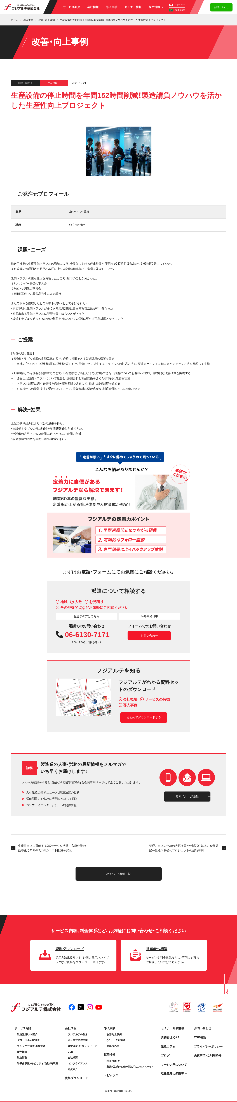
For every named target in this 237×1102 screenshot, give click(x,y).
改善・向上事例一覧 (118, 873)
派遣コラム (168, 1046)
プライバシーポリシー (208, 1046)
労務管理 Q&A (170, 1037)
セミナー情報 (133, 7)
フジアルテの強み (78, 1034)
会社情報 (93, 7)
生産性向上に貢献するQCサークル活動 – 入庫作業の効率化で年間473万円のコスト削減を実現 (48, 848)
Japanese (177, 4)
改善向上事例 (114, 1034)
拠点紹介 (73, 1069)
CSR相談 (200, 1037)
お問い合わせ (221, 7)
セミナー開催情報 (172, 1028)
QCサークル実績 (116, 1040)
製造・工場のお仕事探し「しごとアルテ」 (129, 1066)
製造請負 (22, 1057)
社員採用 (112, 1061)
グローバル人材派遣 (28, 1040)
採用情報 (156, 7)
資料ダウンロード (76, 1078)
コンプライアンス (78, 1063)
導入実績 (111, 7)
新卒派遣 (22, 1051)
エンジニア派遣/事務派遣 (31, 1046)
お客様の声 (113, 1046)
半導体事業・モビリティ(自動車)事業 (37, 1063)
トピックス (111, 1075)
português (177, 10)
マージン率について (174, 1064)
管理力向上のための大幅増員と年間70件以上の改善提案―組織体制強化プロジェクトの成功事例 (187, 848)
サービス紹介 (71, 7)
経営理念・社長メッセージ (82, 1046)
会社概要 (73, 1057)
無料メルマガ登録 (187, 796)
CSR (70, 1051)
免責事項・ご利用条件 (207, 1055)
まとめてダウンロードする (143, 717)
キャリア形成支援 (78, 1040)
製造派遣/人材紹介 (27, 1034)
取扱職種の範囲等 (172, 1073)
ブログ (165, 1055)
